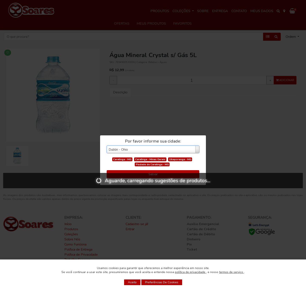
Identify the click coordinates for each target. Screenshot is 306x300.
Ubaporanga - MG (180, 159)
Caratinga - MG (122, 159)
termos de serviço (231, 272)
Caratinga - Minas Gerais (150, 159)
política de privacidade (190, 272)
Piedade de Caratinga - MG (152, 164)
